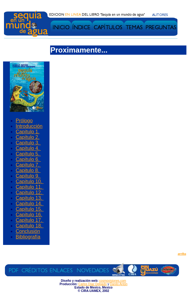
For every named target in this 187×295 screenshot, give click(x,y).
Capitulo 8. (28, 170)
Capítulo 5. (28, 153)
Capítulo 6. (28, 159)
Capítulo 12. (30, 192)
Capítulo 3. (28, 142)
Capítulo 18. (30, 225)
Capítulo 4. (28, 148)
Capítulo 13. (30, 198)
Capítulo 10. (30, 181)
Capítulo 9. (28, 176)
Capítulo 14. (30, 203)
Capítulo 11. (30, 187)
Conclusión (28, 231)
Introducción (29, 126)
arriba (182, 253)
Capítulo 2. (27, 137)
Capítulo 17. (30, 220)
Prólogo (24, 120)
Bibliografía (28, 236)
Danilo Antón (119, 284)
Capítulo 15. (30, 209)
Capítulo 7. (28, 164)
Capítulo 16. (29, 214)
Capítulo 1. (27, 131)
